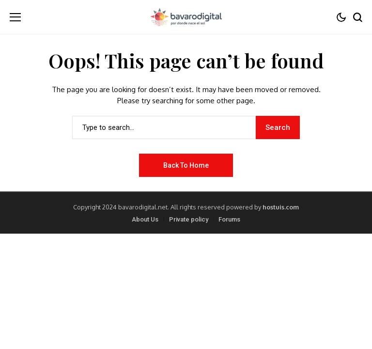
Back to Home (186, 165)
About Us (145, 219)
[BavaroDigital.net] (186, 17)
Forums (229, 219)
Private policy (188, 219)
